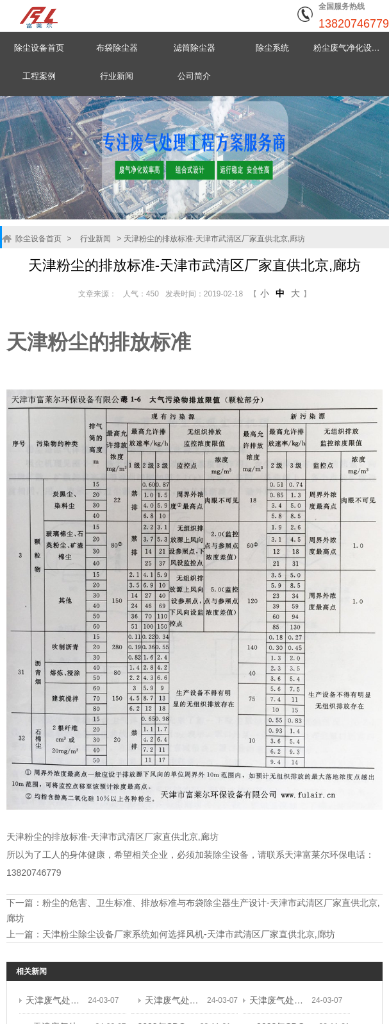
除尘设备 (231, 854)
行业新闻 (116, 76)
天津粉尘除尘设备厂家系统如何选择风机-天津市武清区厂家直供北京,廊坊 (188, 931)
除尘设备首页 (39, 48)
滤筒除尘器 (194, 48)
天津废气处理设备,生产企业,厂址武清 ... (53, 998)
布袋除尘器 (117, 48)
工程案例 (39, 76)
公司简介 (194, 76)
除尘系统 (272, 48)
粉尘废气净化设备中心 (350, 48)
